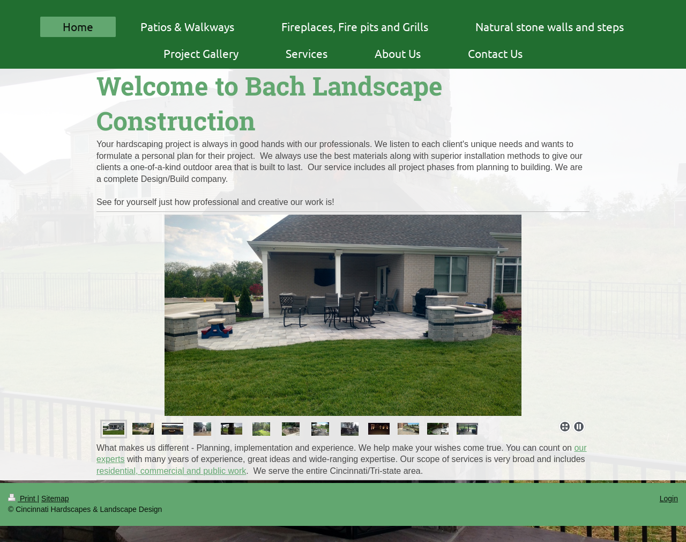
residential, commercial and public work (171, 470)
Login (669, 498)
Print (23, 498)
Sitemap (55, 498)
